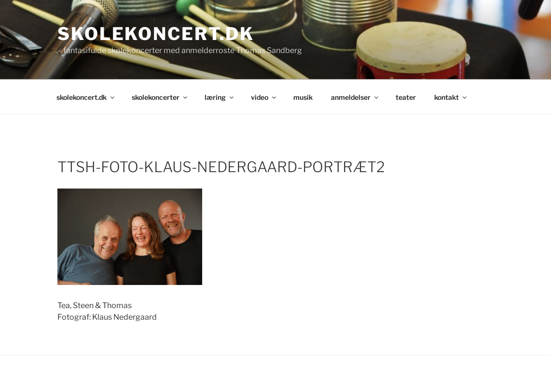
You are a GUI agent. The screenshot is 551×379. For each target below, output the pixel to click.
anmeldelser (355, 97)
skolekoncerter (160, 97)
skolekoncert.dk (155, 33)
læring (220, 97)
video (264, 97)
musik (303, 97)
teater (406, 97)
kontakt (451, 97)
